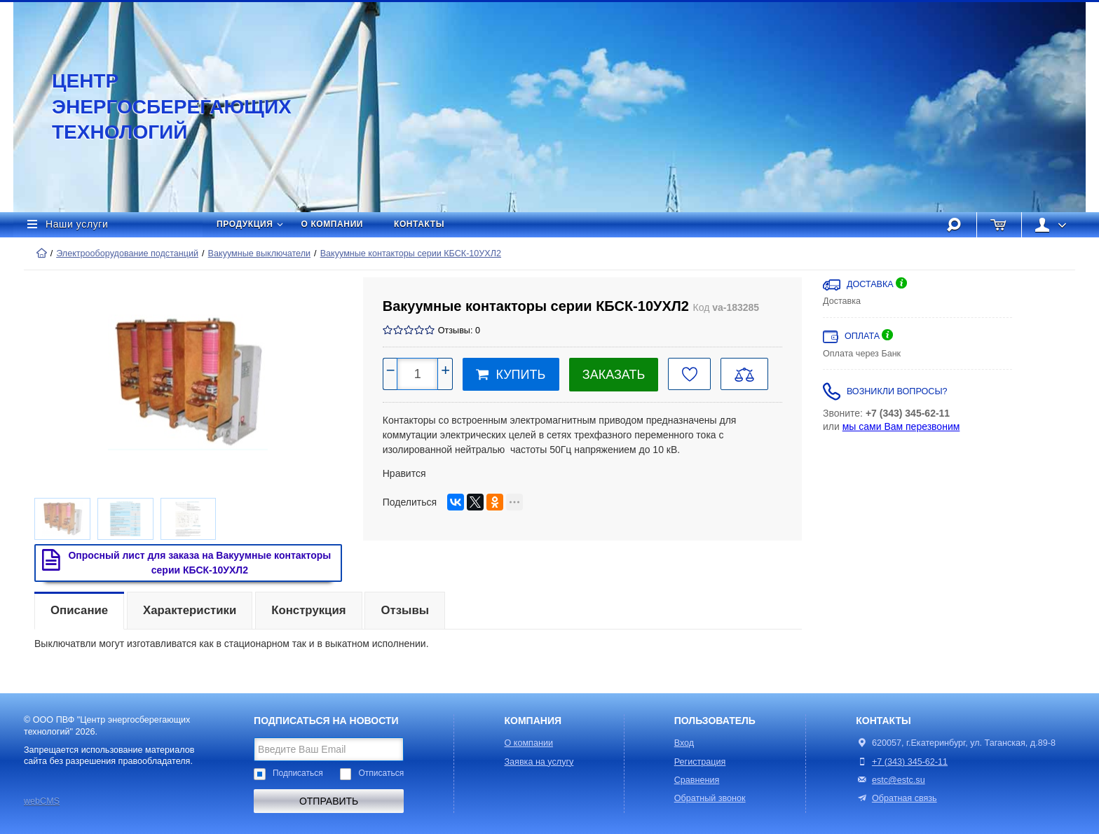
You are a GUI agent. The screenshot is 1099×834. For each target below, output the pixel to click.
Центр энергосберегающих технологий (157, 106)
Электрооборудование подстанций (127, 253)
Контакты (419, 224)
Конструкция (308, 610)
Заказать (613, 375)
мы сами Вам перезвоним (901, 426)
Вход (684, 743)
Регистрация (700, 762)
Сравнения (697, 780)
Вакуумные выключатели (259, 253)
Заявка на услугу (539, 762)
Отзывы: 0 (459, 330)
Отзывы (405, 610)
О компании (332, 224)
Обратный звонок (710, 798)
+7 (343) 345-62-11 (910, 762)
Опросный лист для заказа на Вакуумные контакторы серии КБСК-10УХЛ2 (183, 562)
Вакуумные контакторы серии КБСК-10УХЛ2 (410, 253)
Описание (79, 610)
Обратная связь (896, 798)
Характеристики (189, 610)
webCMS (42, 801)
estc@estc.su (898, 780)
